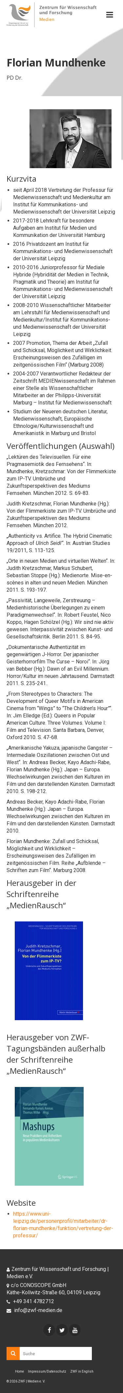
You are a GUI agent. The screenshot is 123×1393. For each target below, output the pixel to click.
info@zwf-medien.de (34, 1310)
